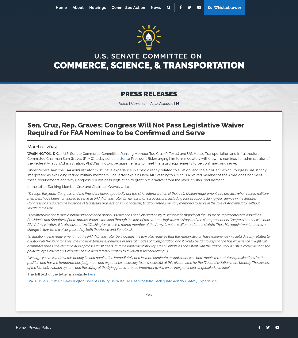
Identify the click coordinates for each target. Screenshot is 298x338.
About (78, 7)
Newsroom (139, 104)
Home (61, 7)
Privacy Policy (40, 327)
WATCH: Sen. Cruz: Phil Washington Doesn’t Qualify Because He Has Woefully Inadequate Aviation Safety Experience (122, 281)
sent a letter (115, 159)
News (156, 7)
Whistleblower (227, 7)
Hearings (97, 7)
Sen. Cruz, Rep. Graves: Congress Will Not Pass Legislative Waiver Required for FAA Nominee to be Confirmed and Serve (135, 129)
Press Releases (149, 94)
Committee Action (128, 7)
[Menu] (169, 7)
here (92, 274)
